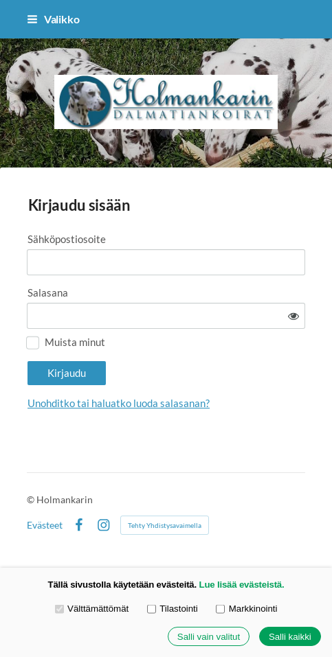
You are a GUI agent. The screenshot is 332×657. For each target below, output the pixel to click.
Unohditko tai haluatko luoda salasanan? (118, 403)
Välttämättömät (92, 608)
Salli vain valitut (208, 637)
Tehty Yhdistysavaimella (164, 525)
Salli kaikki (290, 637)
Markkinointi (246, 608)
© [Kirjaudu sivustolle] (31, 499)
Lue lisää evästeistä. (242, 584)
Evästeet (45, 525)
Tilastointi (172, 608)
